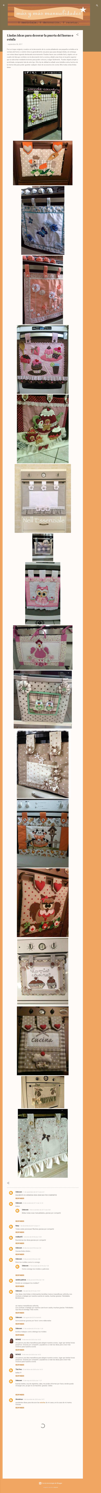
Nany (17, 1226)
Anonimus (19, 1399)
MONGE (18, 1340)
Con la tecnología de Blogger (50, 1483)
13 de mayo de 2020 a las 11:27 (32, 1380)
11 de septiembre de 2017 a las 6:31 (33, 1192)
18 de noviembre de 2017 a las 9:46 (39, 1210)
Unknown (19, 1192)
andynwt (56, 1487)
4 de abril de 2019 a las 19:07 (31, 1291)
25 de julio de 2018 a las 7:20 (35, 1280)
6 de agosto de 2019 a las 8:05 (32, 1317)
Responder (20, 1198)
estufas (42, 1402)
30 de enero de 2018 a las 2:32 (32, 1248)
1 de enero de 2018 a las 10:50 (32, 1237)
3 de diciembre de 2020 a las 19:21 (34, 1399)
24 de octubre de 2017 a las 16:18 (33, 1203)
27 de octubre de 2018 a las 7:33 (39, 1266)
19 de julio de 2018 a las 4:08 (31, 1259)
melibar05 (19, 1237)
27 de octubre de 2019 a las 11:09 (33, 1328)
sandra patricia (21, 1280)
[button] (77, 35)
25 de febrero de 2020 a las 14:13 (33, 1369)
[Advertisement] (91, 62)
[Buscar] (97, 6)
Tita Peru (19, 1369)
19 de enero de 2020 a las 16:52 (31, 1339)
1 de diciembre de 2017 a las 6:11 (30, 1226)
